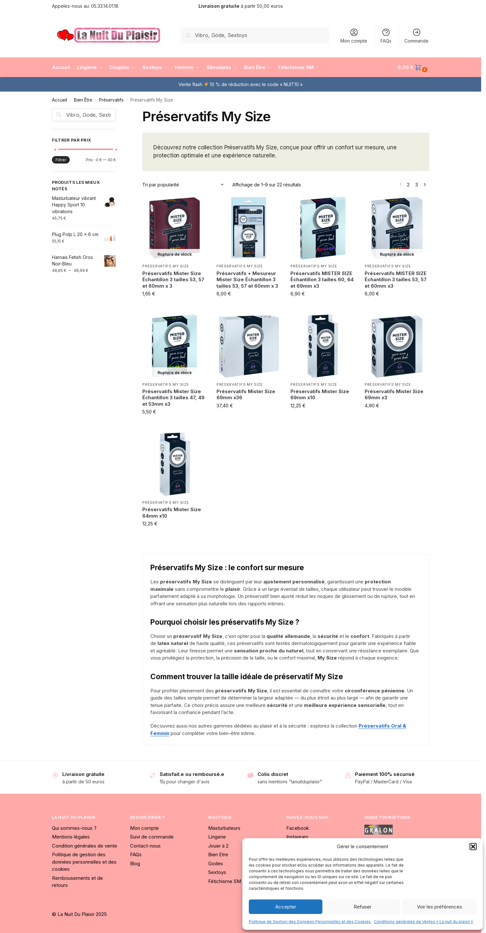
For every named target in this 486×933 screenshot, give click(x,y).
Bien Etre (218, 854)
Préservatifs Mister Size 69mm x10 (319, 394)
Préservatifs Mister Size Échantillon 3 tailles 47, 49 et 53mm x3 (173, 397)
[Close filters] (118, 112)
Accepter (285, 907)
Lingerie (217, 837)
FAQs (385, 36)
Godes (215, 863)
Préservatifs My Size (165, 266)
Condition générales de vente (84, 846)
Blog (135, 863)
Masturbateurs (224, 828)
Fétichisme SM (224, 881)
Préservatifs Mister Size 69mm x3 (394, 394)
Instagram (297, 837)
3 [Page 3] (416, 184)
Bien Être (83, 100)
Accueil (59, 100)
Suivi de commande (152, 837)
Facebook (297, 828)
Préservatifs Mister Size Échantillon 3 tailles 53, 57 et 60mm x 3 (173, 279)
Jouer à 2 (218, 846)
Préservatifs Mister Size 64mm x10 (171, 512)
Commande (416, 36)
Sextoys (217, 872)
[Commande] (183, 184)
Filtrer (61, 159)
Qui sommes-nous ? (74, 828)
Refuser (362, 907)
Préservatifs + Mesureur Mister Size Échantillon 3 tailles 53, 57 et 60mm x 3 (247, 279)
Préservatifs (111, 100)
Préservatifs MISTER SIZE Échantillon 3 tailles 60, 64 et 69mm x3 (322, 279)
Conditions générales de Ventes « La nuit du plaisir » (423, 921)
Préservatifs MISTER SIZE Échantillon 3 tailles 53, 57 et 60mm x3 (396, 279)
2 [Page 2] (408, 184)
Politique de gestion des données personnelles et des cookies (84, 861)
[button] (473, 846)
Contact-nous (145, 846)
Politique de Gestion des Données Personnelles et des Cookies (310, 921)
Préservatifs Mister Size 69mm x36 (246, 394)
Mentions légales (71, 837)
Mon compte (353, 36)
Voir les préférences (439, 907)
